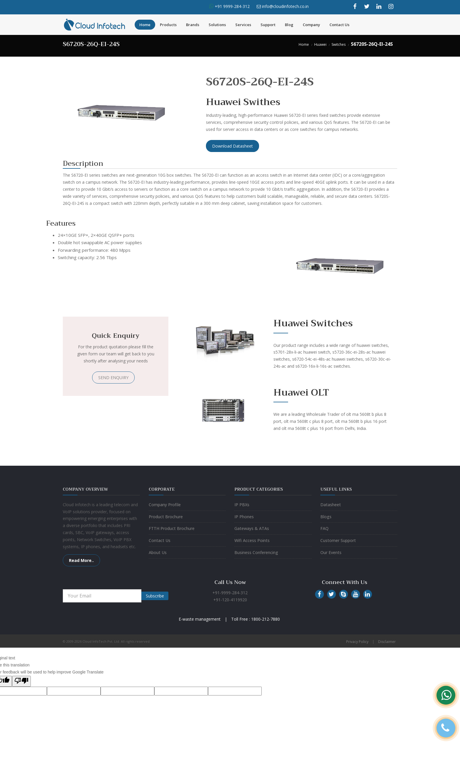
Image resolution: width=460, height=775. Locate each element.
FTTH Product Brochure (172, 528)
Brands (192, 24)
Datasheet (330, 504)
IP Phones (244, 516)
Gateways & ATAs (251, 528)
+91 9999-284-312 (232, 6)
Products (168, 24)
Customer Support (338, 540)
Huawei (320, 44)
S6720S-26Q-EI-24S (372, 44)
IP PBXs (241, 504)
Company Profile (165, 504)
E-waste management (200, 619)
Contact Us (339, 24)
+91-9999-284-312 (230, 592)
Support (268, 24)
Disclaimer (387, 641)
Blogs (326, 516)
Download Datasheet (232, 146)
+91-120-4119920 (230, 599)
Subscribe (155, 596)
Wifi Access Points (252, 540)
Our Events (330, 552)
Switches (339, 44)
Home (144, 24)
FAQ (324, 528)
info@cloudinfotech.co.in (285, 6)
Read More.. (81, 560)
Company (311, 24)
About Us (158, 552)
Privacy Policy (357, 641)
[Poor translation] (21, 681)
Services (243, 24)
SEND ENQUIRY (113, 377)
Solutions (217, 24)
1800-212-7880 (265, 619)
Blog (289, 24)
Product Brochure (166, 516)
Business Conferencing (256, 552)
